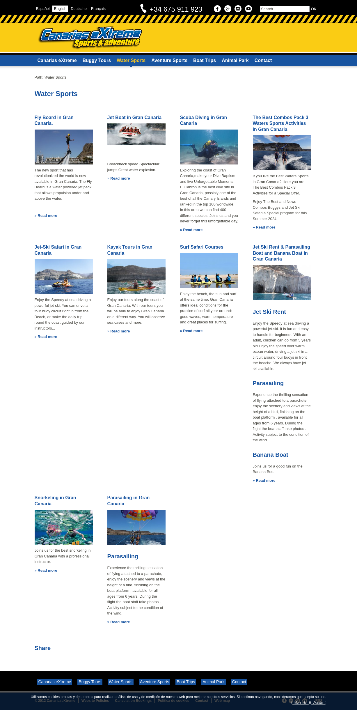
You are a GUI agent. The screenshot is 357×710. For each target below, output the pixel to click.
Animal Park (235, 60)
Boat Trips (204, 60)
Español (43, 8)
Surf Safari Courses (201, 247)
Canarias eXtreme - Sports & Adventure (90, 38)
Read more (47, 215)
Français (98, 8)
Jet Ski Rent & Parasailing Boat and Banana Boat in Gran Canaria (281, 253)
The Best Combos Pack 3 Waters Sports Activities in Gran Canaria (280, 123)
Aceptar (318, 702)
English (60, 8)
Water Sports (131, 60)
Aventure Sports (169, 60)
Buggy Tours (97, 60)
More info (300, 702)
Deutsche (79, 8)
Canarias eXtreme (57, 60)
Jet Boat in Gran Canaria (134, 117)
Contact (263, 60)
